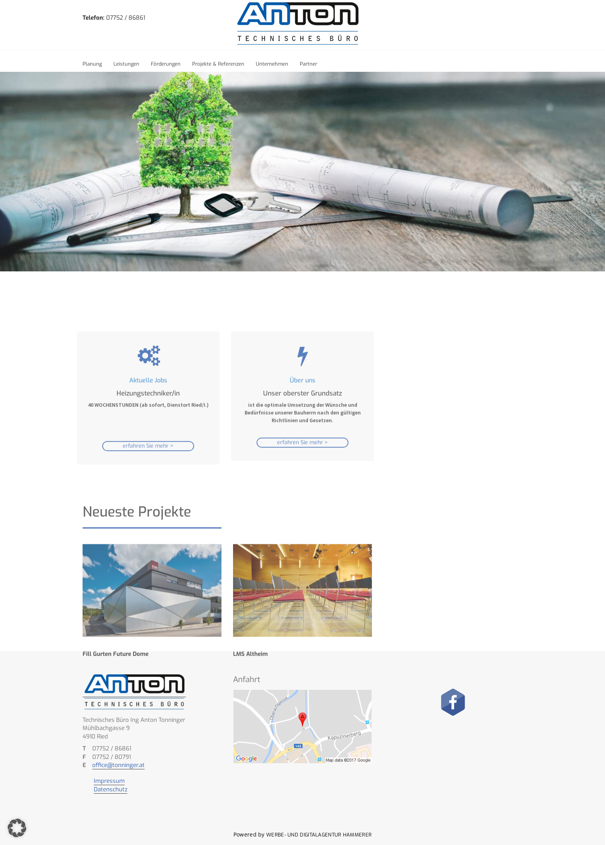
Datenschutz (110, 789)
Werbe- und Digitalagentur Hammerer (319, 834)
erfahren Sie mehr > (148, 495)
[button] (17, 828)
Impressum (109, 781)
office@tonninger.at (118, 765)
